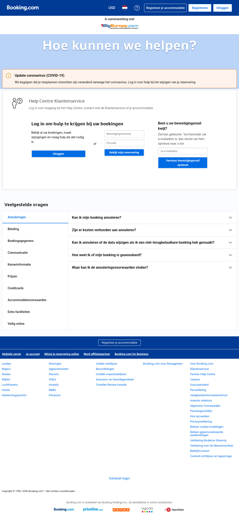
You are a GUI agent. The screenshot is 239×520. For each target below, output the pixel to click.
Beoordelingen (105, 369)
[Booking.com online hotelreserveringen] (23, 8)
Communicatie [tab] (18, 252)
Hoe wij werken (199, 416)
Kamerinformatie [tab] (19, 264)
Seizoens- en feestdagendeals (115, 379)
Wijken (6, 379)
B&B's (52, 390)
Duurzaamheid (199, 384)
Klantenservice (199, 369)
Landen (6, 363)
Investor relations (201, 400)
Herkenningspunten (14, 395)
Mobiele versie (11, 354)
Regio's (6, 369)
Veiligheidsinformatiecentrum (209, 395)
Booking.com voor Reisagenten (162, 363)
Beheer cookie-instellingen (206, 426)
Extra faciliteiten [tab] (19, 312)
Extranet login (119, 478)
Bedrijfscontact (199, 451)
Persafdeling (198, 390)
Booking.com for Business (131, 354)
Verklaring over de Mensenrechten (211, 445)
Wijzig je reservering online (61, 354)
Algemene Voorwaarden (205, 405)
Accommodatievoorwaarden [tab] (27, 300)
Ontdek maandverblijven (111, 374)
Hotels (6, 390)
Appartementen (59, 369)
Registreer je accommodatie (119, 342)
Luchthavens (10, 384)
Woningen (55, 363)
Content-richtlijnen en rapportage (211, 456)
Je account (33, 354)
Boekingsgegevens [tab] (21, 241)
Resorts (54, 374)
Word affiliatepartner (97, 354)
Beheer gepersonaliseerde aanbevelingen (206, 433)
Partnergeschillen (201, 411)
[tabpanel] (152, 242)
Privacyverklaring (201, 421)
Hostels (54, 384)
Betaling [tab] (13, 229)
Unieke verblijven (106, 363)
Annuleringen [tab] (17, 217)
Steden (6, 374)
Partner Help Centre (202, 374)
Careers (195, 379)
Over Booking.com (201, 363)
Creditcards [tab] (15, 288)
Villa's (52, 379)
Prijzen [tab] (12, 276)
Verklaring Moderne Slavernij (208, 440)
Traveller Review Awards (111, 384)
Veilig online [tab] (16, 323)
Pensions (55, 395)
